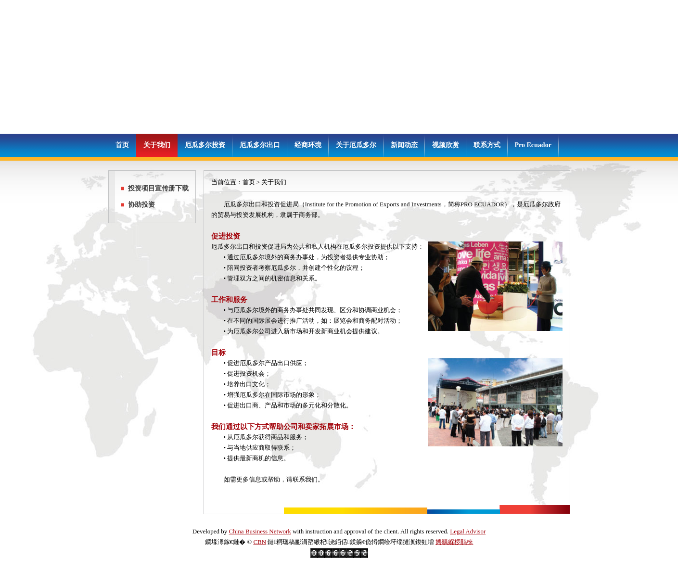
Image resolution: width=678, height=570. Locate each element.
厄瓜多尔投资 (205, 145)
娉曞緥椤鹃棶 (454, 541)
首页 (122, 145)
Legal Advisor (468, 531)
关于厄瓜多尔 (356, 145)
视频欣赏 (445, 145)
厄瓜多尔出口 (260, 145)
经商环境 (307, 145)
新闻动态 (404, 145)
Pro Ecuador (533, 145)
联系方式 (486, 145)
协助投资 (141, 204)
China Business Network (260, 531)
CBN (259, 541)
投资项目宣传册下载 (158, 188)
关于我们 (156, 145)
